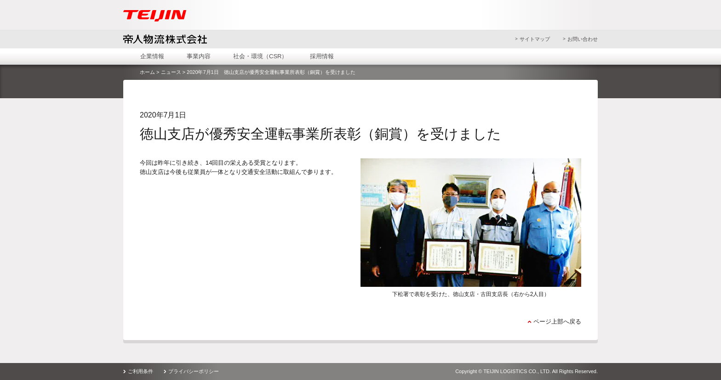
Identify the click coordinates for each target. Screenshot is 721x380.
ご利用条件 (140, 371)
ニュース (171, 72)
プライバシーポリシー (193, 371)
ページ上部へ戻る (557, 321)
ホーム (147, 72)
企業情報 (152, 56)
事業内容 (199, 56)
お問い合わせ (582, 39)
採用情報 (322, 56)
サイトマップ (535, 39)
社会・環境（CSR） (260, 56)
